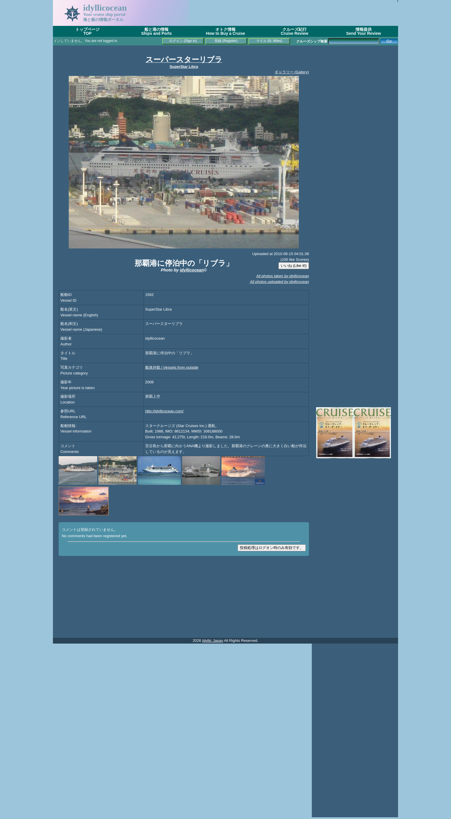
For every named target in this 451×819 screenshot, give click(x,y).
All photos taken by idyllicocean (282, 276)
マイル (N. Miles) (269, 41)
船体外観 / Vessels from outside (171, 367)
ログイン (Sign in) (183, 41)
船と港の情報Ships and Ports (156, 31)
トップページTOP (87, 31)
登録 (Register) (226, 41)
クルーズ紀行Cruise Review (294, 31)
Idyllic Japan (212, 640)
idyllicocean (192, 270)
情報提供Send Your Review (363, 31)
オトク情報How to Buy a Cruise (225, 31)
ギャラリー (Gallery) (292, 72)
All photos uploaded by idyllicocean (279, 282)
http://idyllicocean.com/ (164, 411)
